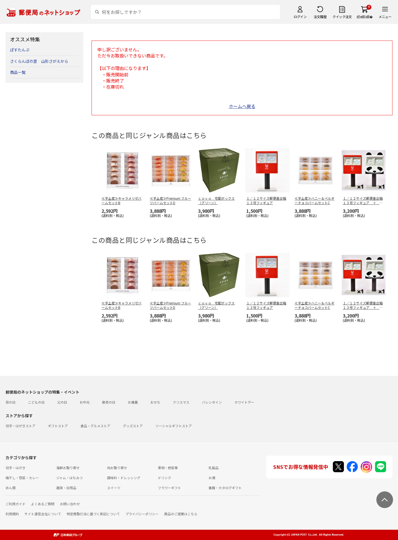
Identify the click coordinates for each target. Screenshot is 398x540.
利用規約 (12, 513)
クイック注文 (342, 16)
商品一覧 (18, 72)
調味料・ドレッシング (123, 477)
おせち (155, 402)
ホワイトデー (244, 402)
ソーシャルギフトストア (173, 425)
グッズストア (133, 425)
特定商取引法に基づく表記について (93, 513)
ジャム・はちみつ (69, 477)
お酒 (212, 477)
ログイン (300, 16)
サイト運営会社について (42, 513)
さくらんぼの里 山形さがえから (39, 61)
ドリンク (164, 477)
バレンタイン (212, 402)
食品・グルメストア (95, 425)
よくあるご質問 (42, 503)
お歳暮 (133, 402)
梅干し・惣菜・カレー (22, 477)
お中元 (85, 402)
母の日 (11, 402)
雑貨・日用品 (66, 487)
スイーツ (113, 487)
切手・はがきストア (21, 425)
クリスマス (181, 402)
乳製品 (214, 467)
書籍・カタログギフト (225, 487)
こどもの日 (36, 402)
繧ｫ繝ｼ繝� (364, 16)
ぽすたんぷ (19, 49)
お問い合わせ (70, 503)
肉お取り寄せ (117, 467)
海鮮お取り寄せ (68, 467)
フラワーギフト (169, 487)
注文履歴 (320, 16)
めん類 (11, 487)
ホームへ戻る (242, 106)
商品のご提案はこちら (180, 513)
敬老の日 (108, 402)
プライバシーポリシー (142, 513)
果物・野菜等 (168, 467)
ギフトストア (58, 425)
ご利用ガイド (16, 503)
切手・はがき (16, 467)
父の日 (62, 402)
